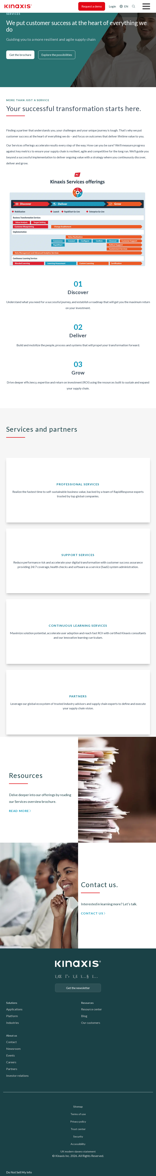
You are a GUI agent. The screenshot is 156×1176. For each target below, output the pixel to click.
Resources (87, 1002)
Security (78, 1136)
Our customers (90, 1022)
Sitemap (78, 1106)
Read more (19, 811)
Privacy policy (78, 1121)
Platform (12, 1016)
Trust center (78, 1129)
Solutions (11, 1002)
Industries (12, 1022)
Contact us (92, 913)
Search (133, 6)
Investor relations (17, 1075)
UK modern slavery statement (78, 1151)
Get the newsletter (78, 988)
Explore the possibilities (56, 54)
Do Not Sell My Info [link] (19, 1172)
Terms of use (78, 1114)
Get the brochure (20, 54)
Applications (14, 1009)
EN (126, 6)
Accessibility (78, 1144)
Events (10, 1055)
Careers (11, 1062)
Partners (11, 1069)
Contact (11, 1042)
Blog (84, 1016)
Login (112, 6)
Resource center (91, 1009)
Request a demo (91, 6)
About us (11, 1035)
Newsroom (13, 1048)
